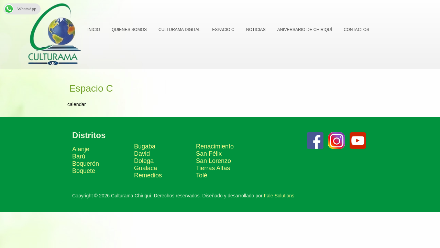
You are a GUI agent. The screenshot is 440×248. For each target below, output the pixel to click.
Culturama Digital (179, 29)
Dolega (144, 196)
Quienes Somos (128, 29)
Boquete (83, 206)
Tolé (201, 211)
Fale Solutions (279, 231)
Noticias (255, 29)
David (142, 189)
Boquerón (85, 199)
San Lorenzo (213, 196)
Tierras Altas (213, 203)
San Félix (209, 189)
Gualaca (145, 203)
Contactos (356, 29)
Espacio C (223, 29)
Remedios (148, 211)
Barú (78, 192)
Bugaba (144, 182)
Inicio (93, 29)
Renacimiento (215, 182)
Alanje (80, 185)
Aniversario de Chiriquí (304, 29)
